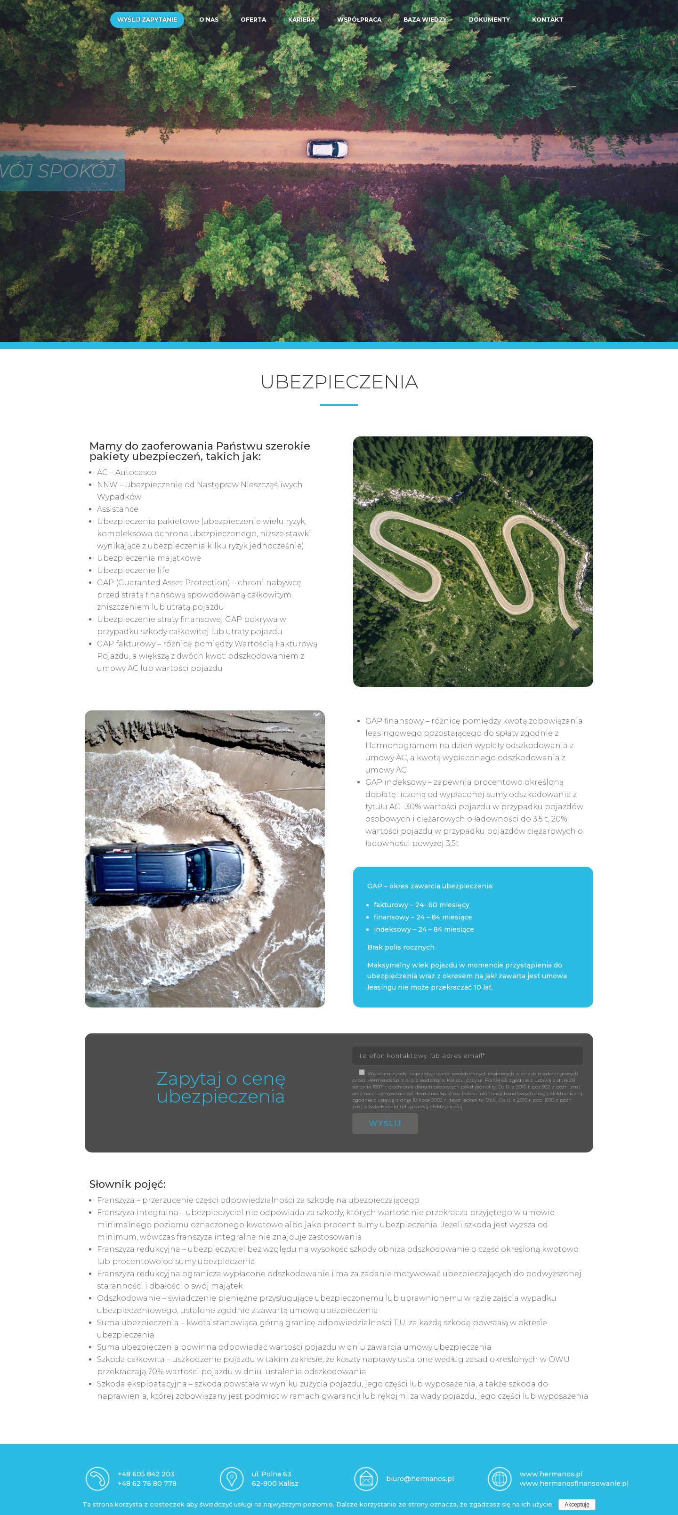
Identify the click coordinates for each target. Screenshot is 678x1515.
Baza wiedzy (425, 19)
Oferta (253, 19)
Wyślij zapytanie (147, 19)
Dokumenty (489, 19)
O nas (208, 19)
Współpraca (359, 19)
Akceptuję (577, 1504)
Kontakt (547, 19)
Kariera (301, 19)
